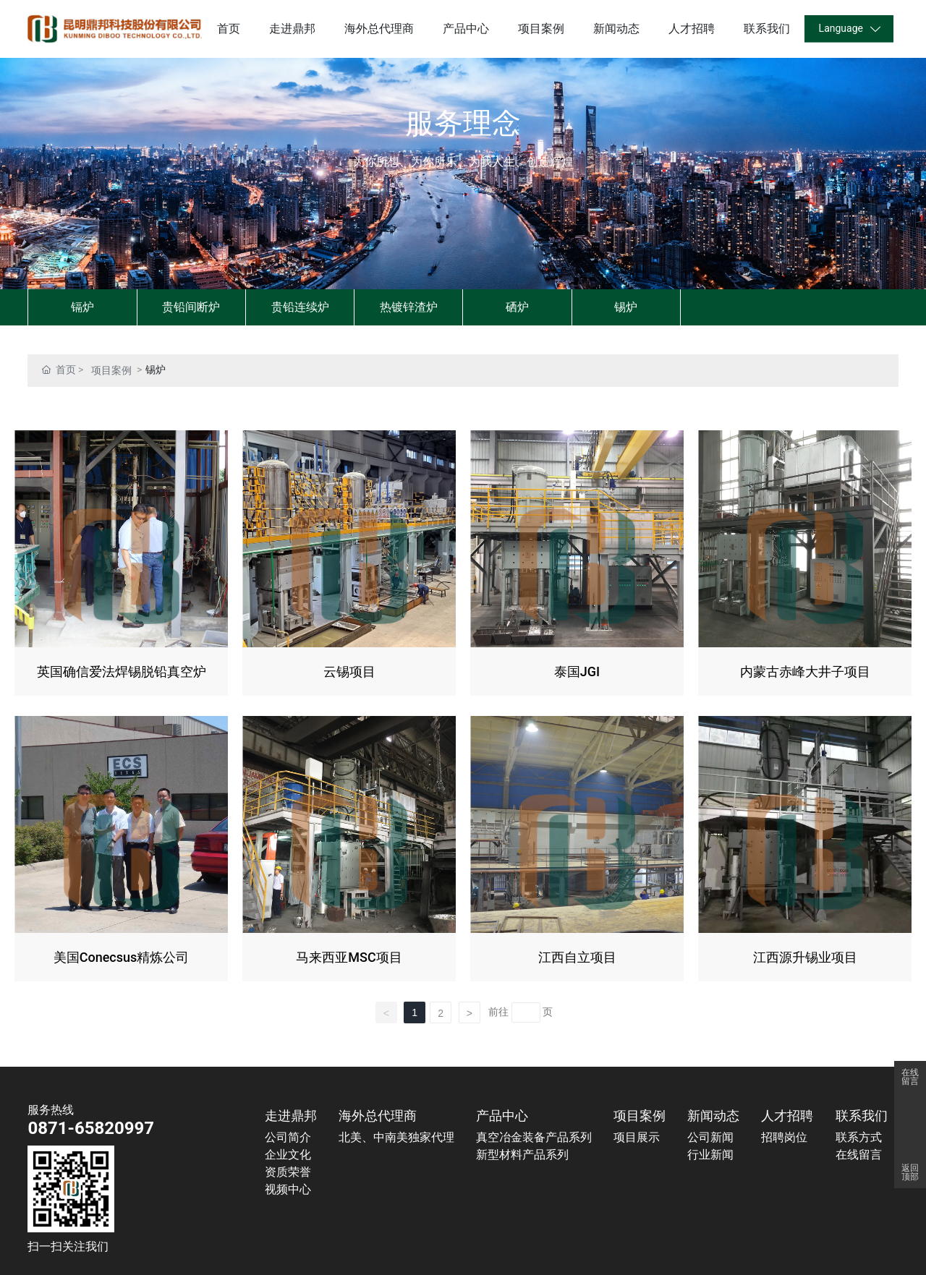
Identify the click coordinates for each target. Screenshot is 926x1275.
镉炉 (82, 307)
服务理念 (463, 123)
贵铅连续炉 (300, 307)
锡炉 (625, 307)
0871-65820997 (90, 1128)
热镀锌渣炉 (409, 307)
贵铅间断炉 (191, 307)
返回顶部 (910, 1172)
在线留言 (910, 1077)
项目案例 (111, 370)
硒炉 (517, 307)
